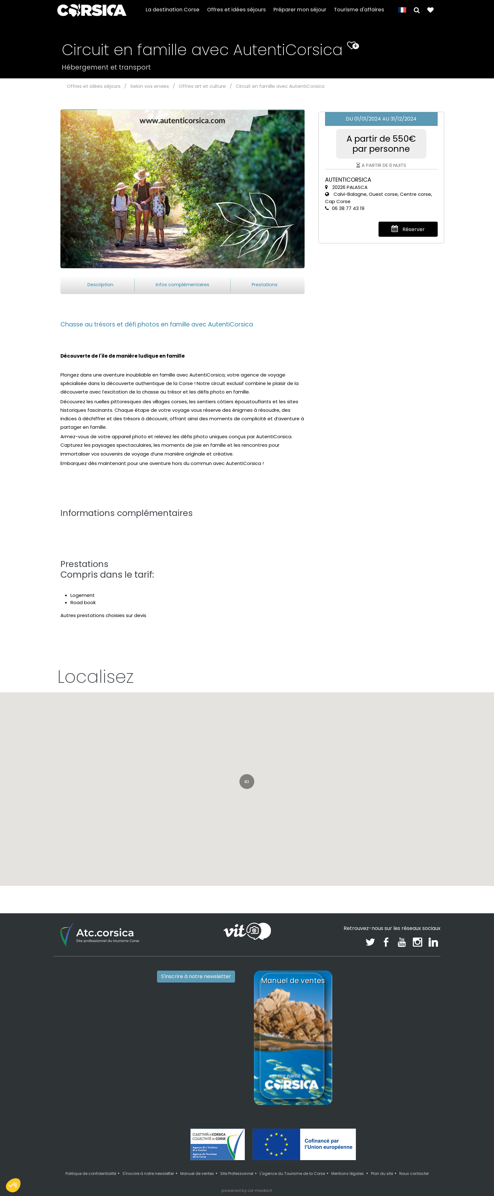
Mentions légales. (348, 1173)
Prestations (265, 284)
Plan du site (382, 1173)
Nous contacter (414, 1173)
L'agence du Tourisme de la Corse (292, 1173)
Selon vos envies (149, 86)
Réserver (408, 229)
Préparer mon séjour (299, 10)
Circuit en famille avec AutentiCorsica (280, 86)
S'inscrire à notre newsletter (196, 976)
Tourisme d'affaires (359, 10)
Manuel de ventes (197, 1173)
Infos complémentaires (182, 284)
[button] (417, 10)
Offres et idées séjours (236, 10)
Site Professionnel (236, 1173)
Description (100, 284)
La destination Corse (172, 10)
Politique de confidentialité (90, 1173)
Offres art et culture (202, 86)
